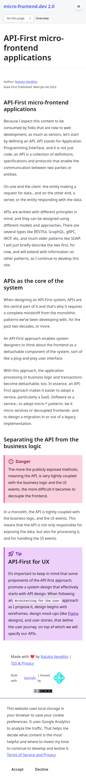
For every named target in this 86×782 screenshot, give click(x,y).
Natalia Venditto (26, 82)
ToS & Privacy (22, 663)
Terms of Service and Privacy (31, 754)
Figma (73, 613)
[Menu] (78, 6)
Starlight (30, 678)
